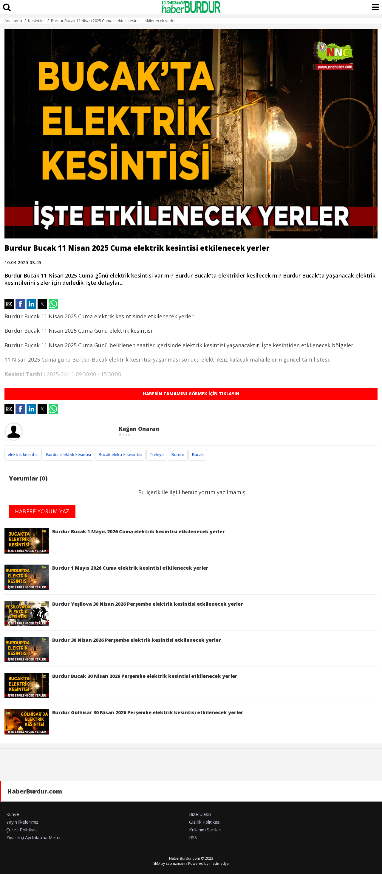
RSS (193, 837)
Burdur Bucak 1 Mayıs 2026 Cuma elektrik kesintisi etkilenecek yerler (114, 541)
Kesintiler (36, 20)
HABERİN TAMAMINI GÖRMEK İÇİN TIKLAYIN (191, 393)
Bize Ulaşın (200, 814)
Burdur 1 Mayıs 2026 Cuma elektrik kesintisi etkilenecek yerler (106, 577)
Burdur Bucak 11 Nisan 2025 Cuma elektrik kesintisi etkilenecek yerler (113, 20)
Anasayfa (13, 20)
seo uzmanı (175, 863)
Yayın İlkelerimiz (22, 822)
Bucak (198, 454)
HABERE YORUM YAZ (42, 511)
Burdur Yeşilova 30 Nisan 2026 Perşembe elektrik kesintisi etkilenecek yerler (123, 613)
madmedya (219, 863)
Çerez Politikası (22, 830)
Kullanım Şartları (205, 830)
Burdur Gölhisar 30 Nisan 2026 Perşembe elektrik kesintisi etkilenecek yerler (123, 721)
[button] (9, 304)
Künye (12, 814)
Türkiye (157, 454)
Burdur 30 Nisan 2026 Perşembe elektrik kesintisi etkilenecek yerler (112, 649)
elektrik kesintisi (23, 454)
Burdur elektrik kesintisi (68, 454)
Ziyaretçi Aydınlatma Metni (33, 837)
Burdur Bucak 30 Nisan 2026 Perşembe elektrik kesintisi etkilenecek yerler (120, 685)
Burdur (177, 454)
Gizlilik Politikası (204, 822)
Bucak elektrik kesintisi (120, 454)
